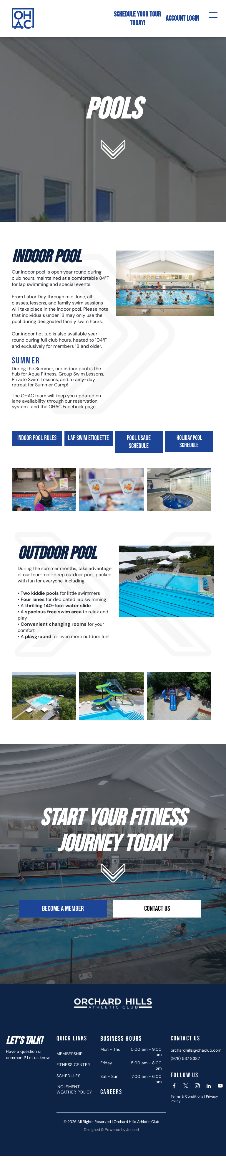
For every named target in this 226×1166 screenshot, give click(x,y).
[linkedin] (208, 1086)
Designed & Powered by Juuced (111, 1129)
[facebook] (174, 1086)
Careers (111, 1092)
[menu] (213, 15)
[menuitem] (76, 1053)
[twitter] (186, 1086)
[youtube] (220, 1086)
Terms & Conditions (187, 1096)
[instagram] (197, 1086)
